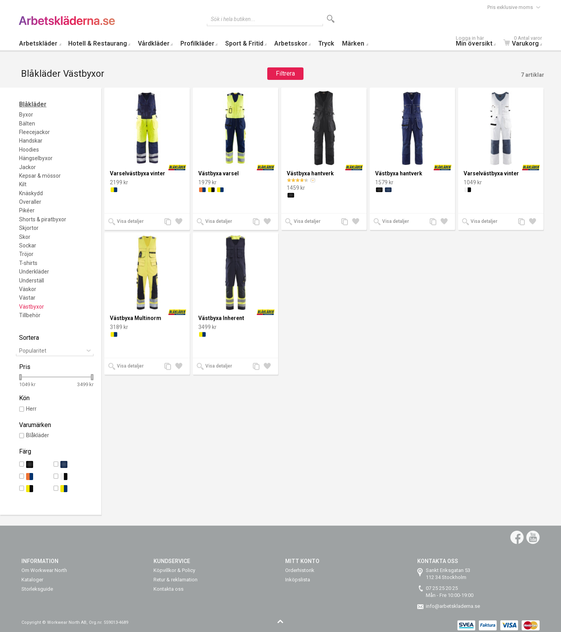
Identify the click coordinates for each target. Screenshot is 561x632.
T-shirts (28, 263)
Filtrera (285, 73)
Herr (31, 409)
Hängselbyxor (36, 158)
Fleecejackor (34, 132)
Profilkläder (197, 43)
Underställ (31, 280)
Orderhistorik (299, 570)
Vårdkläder (153, 43)
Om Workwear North (44, 570)
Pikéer (27, 210)
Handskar (30, 141)
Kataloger (32, 580)
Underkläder (34, 271)
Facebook (517, 537)
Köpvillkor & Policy (174, 570)
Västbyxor (31, 307)
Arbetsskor (290, 43)
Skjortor (29, 228)
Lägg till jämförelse (169, 222)
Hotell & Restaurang (97, 43)
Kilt (22, 184)
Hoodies (29, 150)
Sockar (27, 245)
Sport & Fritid (244, 43)
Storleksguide (37, 589)
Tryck (326, 43)
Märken (353, 43)
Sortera (29, 337)
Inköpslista (297, 580)
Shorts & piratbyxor (42, 219)
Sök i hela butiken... (233, 19)
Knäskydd (31, 193)
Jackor (27, 167)
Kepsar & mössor (40, 176)
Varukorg (524, 42)
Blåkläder (32, 104)
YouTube (533, 537)
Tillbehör (30, 315)
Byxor (26, 114)
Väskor (27, 289)
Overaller (30, 202)
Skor (24, 237)
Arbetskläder (38, 43)
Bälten (27, 123)
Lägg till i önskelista (180, 222)
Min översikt (477, 42)
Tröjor (26, 254)
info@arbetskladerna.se (453, 606)
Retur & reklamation (175, 580)
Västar (27, 298)
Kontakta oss (168, 589)
